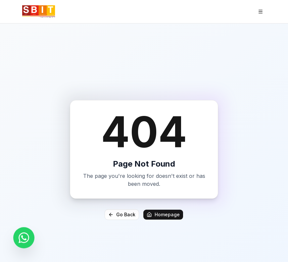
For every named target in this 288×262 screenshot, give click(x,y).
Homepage (163, 214)
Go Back (121, 214)
